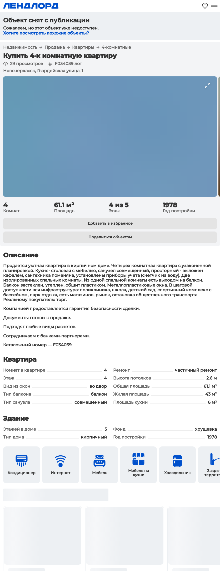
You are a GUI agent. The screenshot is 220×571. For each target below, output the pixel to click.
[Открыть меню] (214, 6)
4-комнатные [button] (116, 47)
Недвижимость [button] (20, 47)
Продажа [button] (54, 47)
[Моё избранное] (205, 6)
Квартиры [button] (83, 47)
